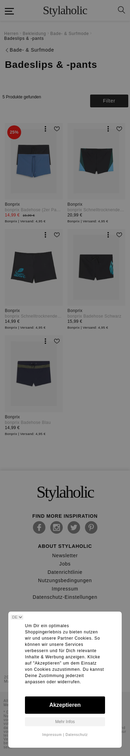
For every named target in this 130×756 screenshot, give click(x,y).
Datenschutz (77, 735)
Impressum (52, 735)
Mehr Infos (65, 721)
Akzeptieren (65, 705)
